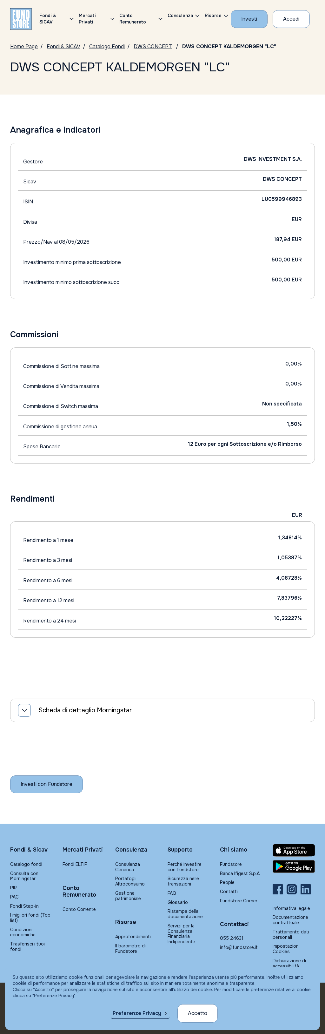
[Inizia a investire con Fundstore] (46, 784)
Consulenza (180, 15)
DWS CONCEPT (153, 46)
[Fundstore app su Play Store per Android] (294, 866)
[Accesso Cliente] (291, 19)
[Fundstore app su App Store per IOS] (294, 850)
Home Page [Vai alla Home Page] (24, 46)
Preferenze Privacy (137, 1013)
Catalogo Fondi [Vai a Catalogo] (107, 46)
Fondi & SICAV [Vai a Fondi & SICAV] (63, 46)
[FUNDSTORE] (21, 19)
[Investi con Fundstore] (249, 19)
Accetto (197, 1013)
